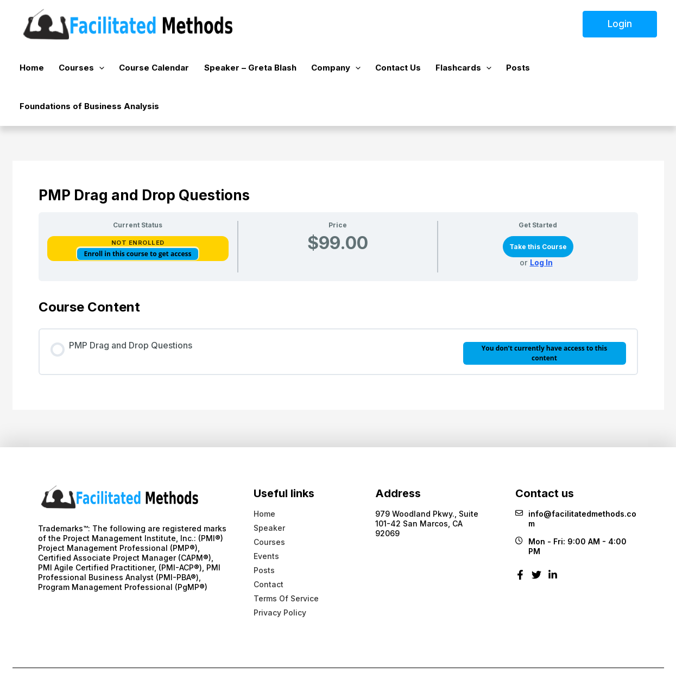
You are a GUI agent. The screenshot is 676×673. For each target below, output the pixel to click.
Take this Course (538, 212)
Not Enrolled (138, 208)
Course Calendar (150, 70)
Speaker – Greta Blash (241, 70)
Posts (489, 70)
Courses (82, 70)
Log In (541, 228)
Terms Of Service (286, 564)
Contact (268, 550)
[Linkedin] (553, 545)
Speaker (269, 493)
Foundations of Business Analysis (580, 70)
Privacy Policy (280, 578)
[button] (100, 70)
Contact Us (379, 70)
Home (38, 70)
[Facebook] (520, 545)
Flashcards (439, 70)
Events (266, 521)
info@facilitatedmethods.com (575, 484)
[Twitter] (536, 545)
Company (321, 70)
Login (620, 23)
